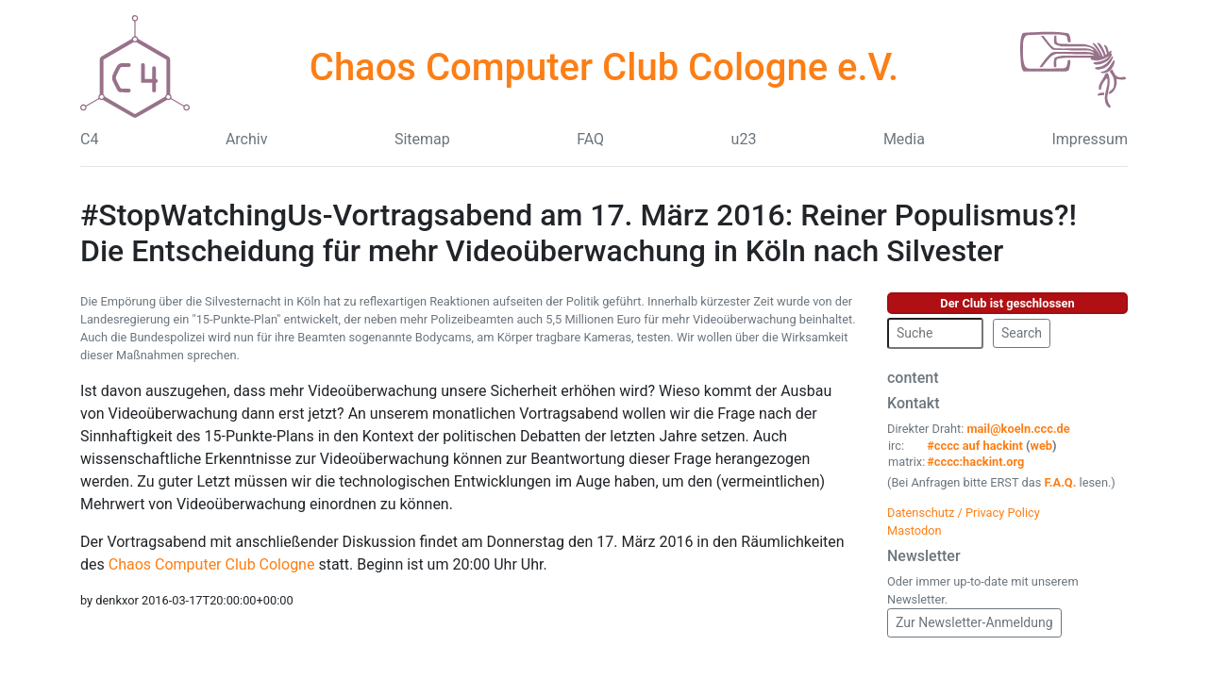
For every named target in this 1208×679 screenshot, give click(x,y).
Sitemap (422, 139)
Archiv (247, 139)
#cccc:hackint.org (975, 462)
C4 (89, 139)
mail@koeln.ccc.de (1017, 429)
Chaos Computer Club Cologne (212, 564)
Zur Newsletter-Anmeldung (974, 622)
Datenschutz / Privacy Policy (963, 512)
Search (1021, 332)
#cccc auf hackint (975, 446)
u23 (744, 139)
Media (904, 139)
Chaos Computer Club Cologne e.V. (604, 67)
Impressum (1089, 139)
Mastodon (914, 530)
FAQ (590, 139)
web (1042, 446)
